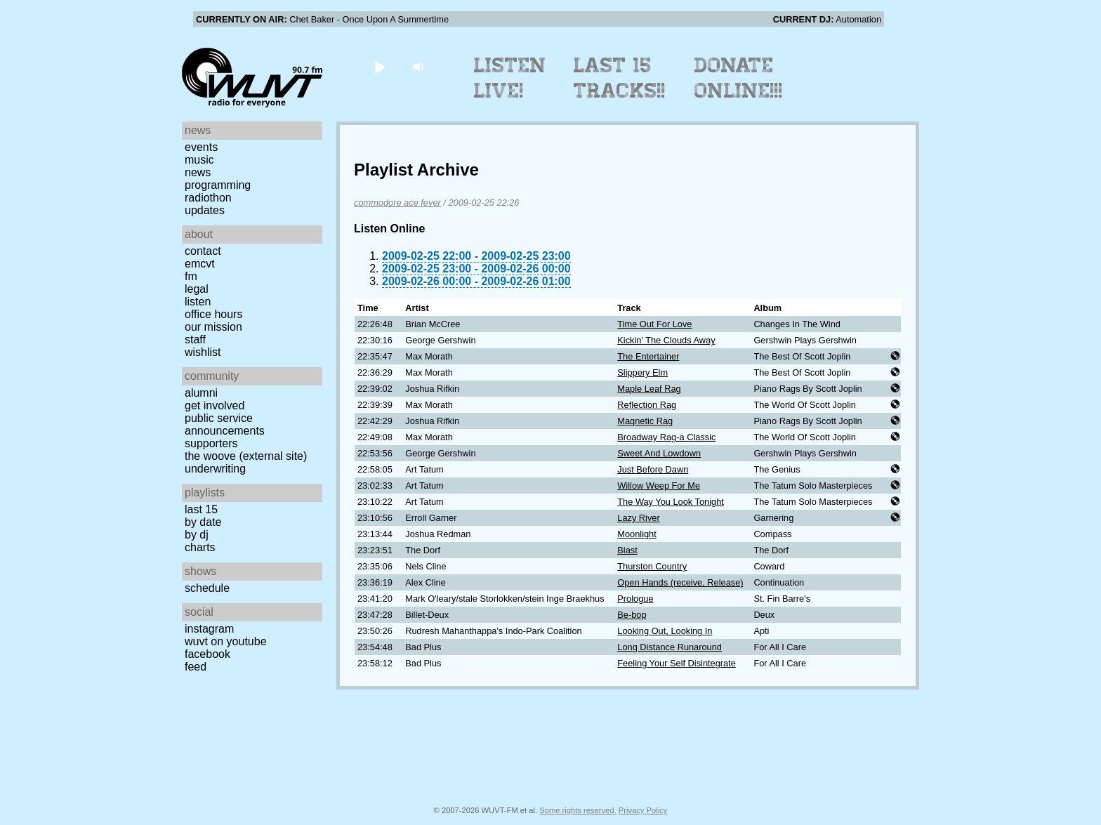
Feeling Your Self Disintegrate (676, 663)
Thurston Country (652, 566)
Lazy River (638, 518)
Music (199, 160)
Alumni (201, 393)
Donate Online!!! (738, 78)
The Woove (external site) (246, 456)
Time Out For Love (654, 324)
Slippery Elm (642, 372)
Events (201, 147)
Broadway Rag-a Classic (666, 437)
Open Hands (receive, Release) (680, 582)
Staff (195, 339)
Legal (197, 289)
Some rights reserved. (577, 810)
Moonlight (637, 534)
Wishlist (203, 352)
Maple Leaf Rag (648, 388)
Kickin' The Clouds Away (666, 340)
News (198, 172)
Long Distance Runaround (669, 647)
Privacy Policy (643, 810)
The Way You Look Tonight (670, 501)
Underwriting (215, 469)
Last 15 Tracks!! (620, 78)
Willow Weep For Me (658, 485)
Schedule (207, 588)
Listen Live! (510, 78)
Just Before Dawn (652, 469)
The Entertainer (648, 356)
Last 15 (201, 509)
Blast (627, 550)
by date (203, 522)
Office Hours (213, 314)
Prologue (635, 598)
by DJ (197, 535)
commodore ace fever (397, 202)
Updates (205, 210)
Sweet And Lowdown (659, 453)
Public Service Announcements (225, 424)
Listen (198, 302)
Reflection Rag (646, 405)
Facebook (207, 654)
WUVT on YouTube (226, 641)
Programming (218, 185)
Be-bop (631, 614)
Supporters (211, 443)
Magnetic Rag (645, 421)
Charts (200, 547)
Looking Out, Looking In (664, 631)
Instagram (209, 629)
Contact (203, 251)
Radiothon (208, 198)
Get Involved (214, 405)
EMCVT (200, 264)
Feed (195, 667)
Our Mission (213, 327)
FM (191, 276)
